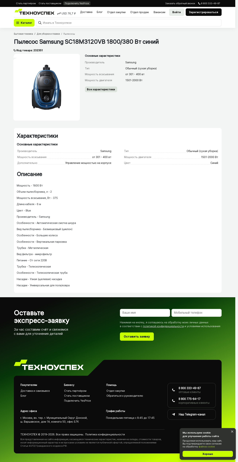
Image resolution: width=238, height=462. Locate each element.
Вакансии (159, 12)
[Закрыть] (232, 431)
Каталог (26, 22)
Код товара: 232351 (29, 50)
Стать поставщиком (50, 3)
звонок (180, 3)
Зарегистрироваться (203, 12)
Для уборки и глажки (48, 33)
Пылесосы (69, 33)
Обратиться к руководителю (124, 395)
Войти (176, 12)
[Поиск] (128, 22)
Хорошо (207, 453)
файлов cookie (207, 446)
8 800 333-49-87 (210, 3)
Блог (100, 12)
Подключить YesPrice (77, 3)
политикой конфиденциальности (163, 326)
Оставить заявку (137, 336)
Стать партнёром (26, 3)
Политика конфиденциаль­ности (105, 434)
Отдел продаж (139, 12)
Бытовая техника (23, 33)
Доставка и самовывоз (35, 390)
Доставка (86, 12)
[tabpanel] (46, 87)
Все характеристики (101, 89)
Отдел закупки (116, 12)
